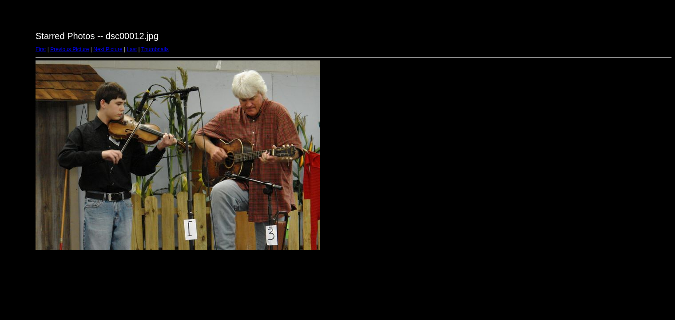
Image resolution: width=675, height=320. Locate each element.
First (41, 49)
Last (132, 49)
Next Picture (107, 49)
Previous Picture (69, 49)
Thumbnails (155, 49)
